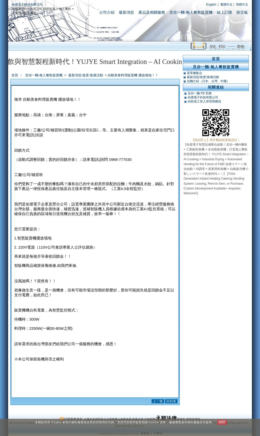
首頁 (14, 75)
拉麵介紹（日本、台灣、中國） (208, 81)
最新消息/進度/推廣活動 (86, 75)
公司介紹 (107, 12)
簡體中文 (242, 4)
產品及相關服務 (151, 12)
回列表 (171, 401)
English (211, 4)
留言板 (242, 12)
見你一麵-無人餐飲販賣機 (191, 12)
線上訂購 (224, 12)
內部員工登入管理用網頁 (204, 101)
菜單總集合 (194, 73)
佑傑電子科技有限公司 (27, 4)
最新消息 (126, 12)
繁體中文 (226, 4)
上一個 (158, 401)
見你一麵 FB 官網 (200, 93)
